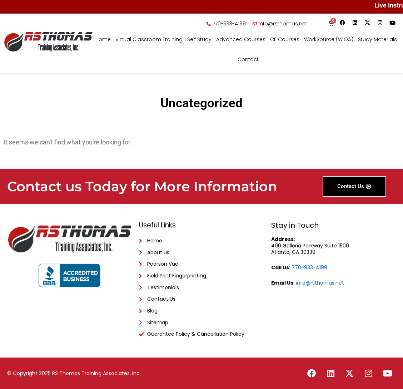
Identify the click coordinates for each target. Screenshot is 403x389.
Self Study (199, 39)
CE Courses (284, 39)
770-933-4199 (309, 267)
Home (103, 39)
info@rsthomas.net (320, 282)
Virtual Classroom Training (149, 39)
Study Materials (377, 39)
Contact (248, 59)
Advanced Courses (240, 39)
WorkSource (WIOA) (328, 39)
